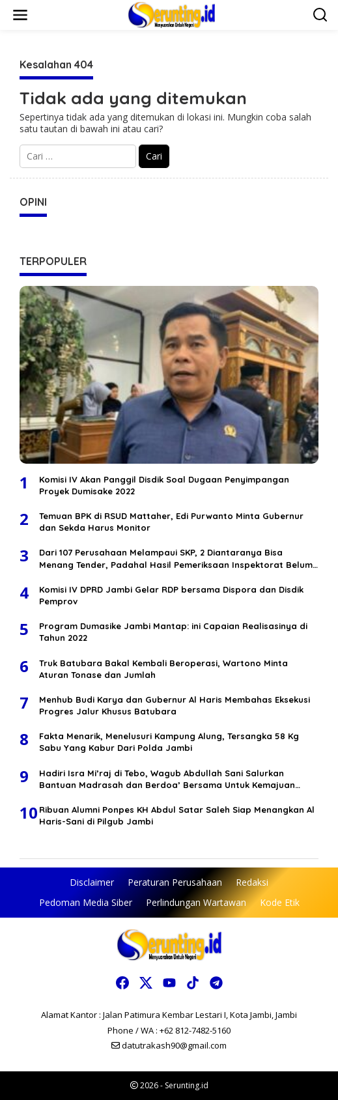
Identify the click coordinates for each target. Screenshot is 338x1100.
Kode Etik (280, 902)
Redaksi (252, 882)
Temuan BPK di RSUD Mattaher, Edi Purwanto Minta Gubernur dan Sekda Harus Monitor (171, 522)
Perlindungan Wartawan (196, 902)
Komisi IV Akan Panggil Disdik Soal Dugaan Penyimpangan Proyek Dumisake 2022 (164, 485)
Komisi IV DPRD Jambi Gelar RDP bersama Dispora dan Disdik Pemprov (171, 595)
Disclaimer (92, 882)
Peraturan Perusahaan (175, 882)
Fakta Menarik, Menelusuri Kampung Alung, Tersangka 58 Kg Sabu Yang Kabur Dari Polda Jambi (169, 742)
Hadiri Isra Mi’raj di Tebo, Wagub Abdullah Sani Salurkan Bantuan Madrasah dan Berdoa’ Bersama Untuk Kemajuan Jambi (167, 779)
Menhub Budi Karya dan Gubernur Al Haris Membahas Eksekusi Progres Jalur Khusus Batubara (174, 705)
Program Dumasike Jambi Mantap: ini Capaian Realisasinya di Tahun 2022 (173, 632)
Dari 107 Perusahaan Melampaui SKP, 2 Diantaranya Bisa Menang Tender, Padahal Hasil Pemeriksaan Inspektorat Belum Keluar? (176, 558)
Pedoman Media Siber (85, 902)
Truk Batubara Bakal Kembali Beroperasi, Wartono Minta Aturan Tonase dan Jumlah (163, 669)
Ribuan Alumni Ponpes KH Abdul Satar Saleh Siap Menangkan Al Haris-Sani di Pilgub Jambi (177, 815)
